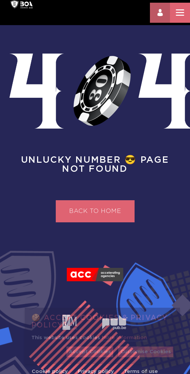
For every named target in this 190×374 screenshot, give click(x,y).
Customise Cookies (146, 351)
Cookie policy (50, 371)
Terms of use (141, 371)
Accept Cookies (90, 351)
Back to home (95, 211)
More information (124, 337)
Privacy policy (96, 371)
